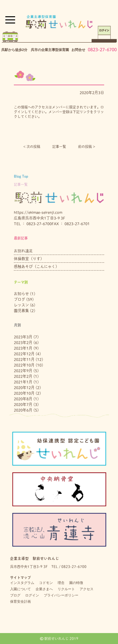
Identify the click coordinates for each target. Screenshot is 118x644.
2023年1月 (23, 348)
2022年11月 (24, 359)
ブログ (19, 299)
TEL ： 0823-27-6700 (33, 224)
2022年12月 (24, 354)
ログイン (32, 595)
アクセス (86, 589)
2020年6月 (23, 410)
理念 (61, 583)
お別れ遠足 (23, 251)
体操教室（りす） (29, 259)
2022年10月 (24, 365)
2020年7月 (23, 404)
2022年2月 (23, 376)
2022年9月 (23, 371)
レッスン (21, 305)
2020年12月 (24, 387)
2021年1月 (23, 382)
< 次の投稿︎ (31, 146)
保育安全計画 (20, 601)
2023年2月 (23, 342)
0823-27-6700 (102, 50)
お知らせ (21, 294)
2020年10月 (24, 393)
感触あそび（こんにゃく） (36, 266)
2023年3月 (23, 337)
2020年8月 (23, 399)
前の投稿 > (86, 146)
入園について (20, 589)
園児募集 (21, 310)
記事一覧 (59, 146)
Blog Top (21, 176)
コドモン (46, 583)
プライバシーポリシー (61, 595)
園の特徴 (76, 583)
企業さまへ (44, 589)
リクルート (66, 589)
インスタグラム (22, 583)
